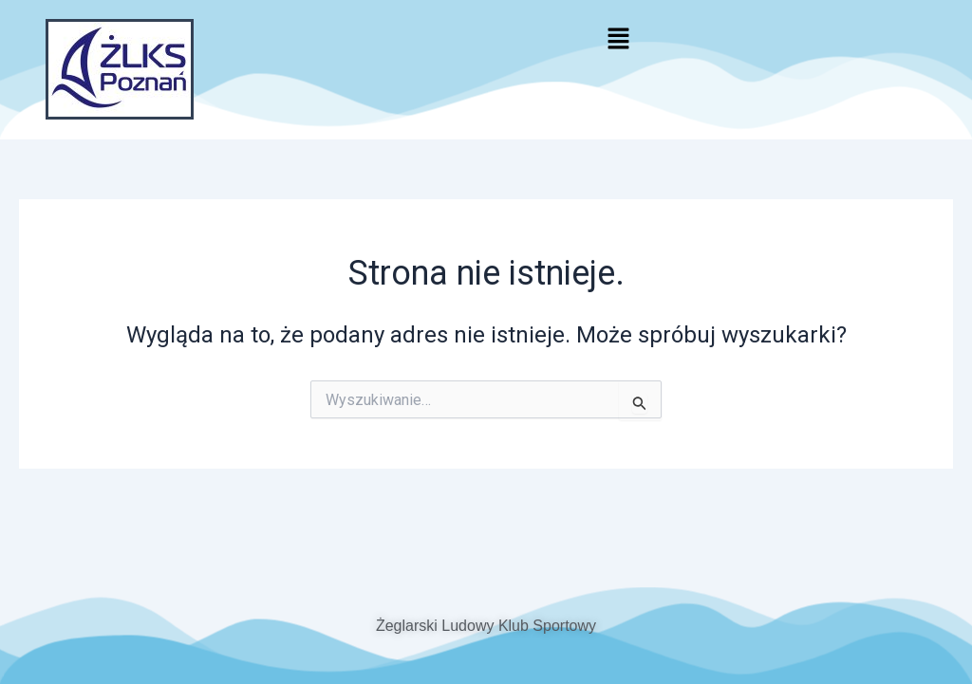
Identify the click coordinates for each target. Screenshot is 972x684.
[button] (618, 40)
